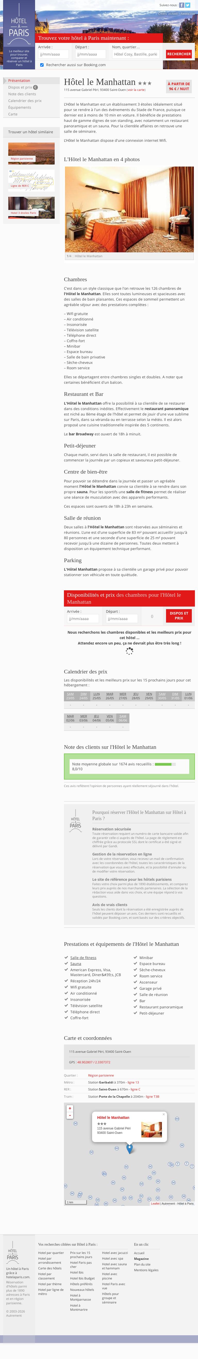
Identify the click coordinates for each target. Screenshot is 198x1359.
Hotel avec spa (112, 1273)
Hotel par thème (50, 1299)
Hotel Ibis (77, 1287)
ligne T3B (152, 1111)
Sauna (75, 978)
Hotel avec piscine (109, 1291)
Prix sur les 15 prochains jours (81, 1269)
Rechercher (179, 53)
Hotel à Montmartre (79, 1322)
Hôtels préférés (81, 1299)
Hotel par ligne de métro (51, 1306)
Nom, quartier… (126, 47)
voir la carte (136, 90)
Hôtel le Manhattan (113, 1132)
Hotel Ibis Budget (82, 1293)
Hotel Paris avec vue (113, 1301)
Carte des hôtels (50, 1283)
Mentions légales (146, 1285)
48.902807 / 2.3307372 (93, 1076)
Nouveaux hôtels (82, 1304)
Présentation (19, 80)
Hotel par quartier (51, 1267)
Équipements (19, 107)
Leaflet (155, 1218)
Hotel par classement (46, 1291)
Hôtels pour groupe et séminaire (110, 1312)
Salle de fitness (83, 972)
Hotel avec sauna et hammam (114, 1281)
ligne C (136, 1104)
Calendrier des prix (25, 100)
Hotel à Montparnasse (80, 1312)
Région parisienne (101, 1090)
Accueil (139, 1268)
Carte (13, 114)
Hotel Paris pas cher (81, 1279)
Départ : (82, 47)
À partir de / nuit (179, 86)
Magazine (141, 1273)
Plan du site (142, 1279)
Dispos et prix (23, 87)
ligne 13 (133, 1097)
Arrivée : (45, 47)
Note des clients (22, 93)
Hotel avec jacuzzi (115, 1267)
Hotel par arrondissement (49, 1275)
